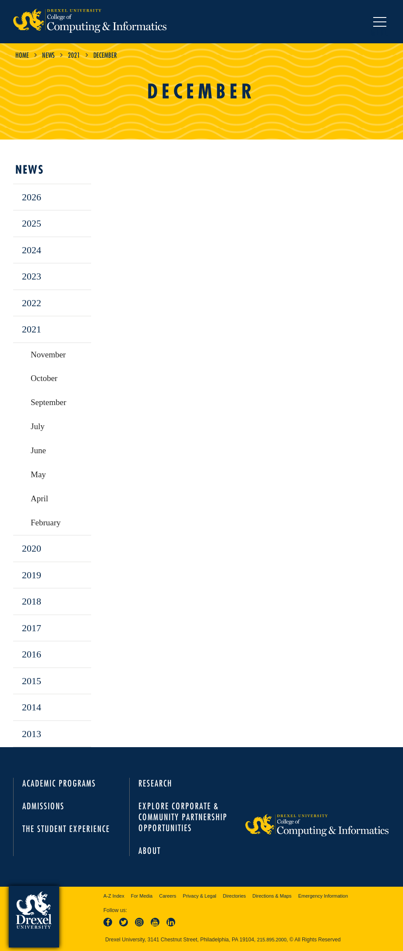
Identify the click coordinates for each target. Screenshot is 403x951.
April (39, 498)
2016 (31, 654)
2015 (31, 680)
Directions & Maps (271, 896)
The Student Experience (66, 828)
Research (155, 783)
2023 (31, 276)
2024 (31, 250)
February (46, 522)
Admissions (43, 806)
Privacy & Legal (199, 896)
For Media (142, 896)
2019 (31, 575)
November (48, 354)
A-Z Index (113, 896)
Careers (167, 896)
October (44, 378)
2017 (31, 627)
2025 (31, 223)
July (38, 426)
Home (22, 55)
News (48, 55)
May (38, 474)
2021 (74, 55)
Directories (234, 896)
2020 (31, 548)
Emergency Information (323, 896)
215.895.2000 (271, 939)
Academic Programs (59, 783)
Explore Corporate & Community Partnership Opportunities (182, 817)
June (38, 450)
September (48, 402)
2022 (31, 302)
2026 (31, 197)
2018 (31, 601)
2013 (31, 733)
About (149, 850)
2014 (31, 707)
